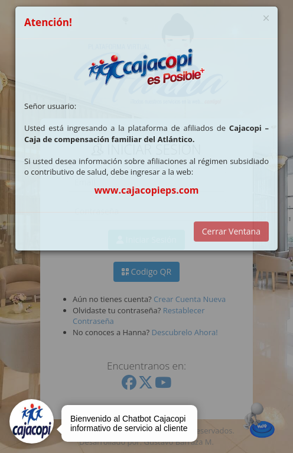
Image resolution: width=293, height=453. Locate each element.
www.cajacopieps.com (146, 190)
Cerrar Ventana (231, 231)
